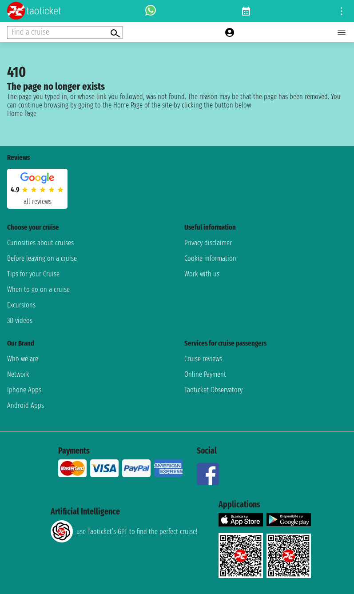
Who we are (22, 359)
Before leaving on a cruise (42, 258)
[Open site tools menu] (341, 11)
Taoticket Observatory (213, 390)
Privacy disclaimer (208, 243)
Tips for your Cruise (33, 274)
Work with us (201, 274)
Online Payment (205, 374)
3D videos (19, 320)
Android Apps (25, 405)
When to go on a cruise (38, 289)
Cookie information (210, 258)
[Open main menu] (341, 32)
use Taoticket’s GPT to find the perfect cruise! (124, 531)
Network (18, 374)
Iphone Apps (24, 390)
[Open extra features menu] (65, 32)
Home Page (21, 113)
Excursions (21, 305)
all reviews (38, 201)
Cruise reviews (203, 359)
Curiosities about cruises (40, 243)
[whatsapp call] (150, 11)
